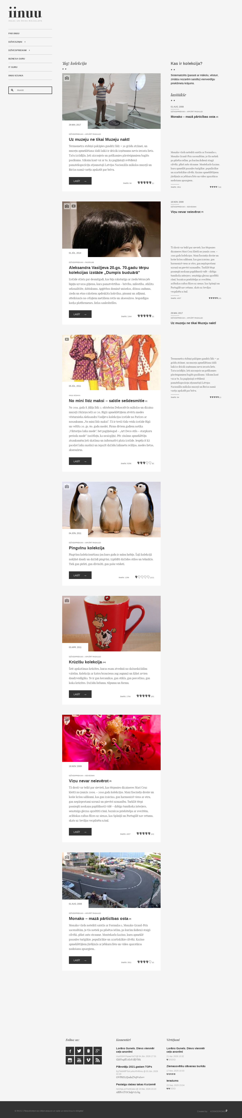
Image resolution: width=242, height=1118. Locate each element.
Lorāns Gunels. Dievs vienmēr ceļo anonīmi (135, 1049)
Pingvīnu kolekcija (86, 548)
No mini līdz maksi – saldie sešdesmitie (106, 401)
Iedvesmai (90, 776)
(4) (130, 919)
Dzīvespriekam (17, 50)
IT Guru (12, 67)
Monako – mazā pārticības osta (98, 919)
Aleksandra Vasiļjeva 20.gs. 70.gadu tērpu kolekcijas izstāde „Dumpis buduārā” (109, 270)
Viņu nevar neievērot (89, 781)
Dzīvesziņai (15, 41)
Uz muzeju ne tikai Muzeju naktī (99, 140)
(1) (146, 401)
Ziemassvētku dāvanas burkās (186, 1066)
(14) (104, 662)
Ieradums (172, 1081)
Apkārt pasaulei (93, 134)
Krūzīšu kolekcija (85, 662)
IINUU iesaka (15, 75)
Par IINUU (13, 33)
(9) (110, 781)
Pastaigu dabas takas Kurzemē (136, 1084)
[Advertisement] (141, 30)
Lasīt (80, 181)
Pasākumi (89, 262)
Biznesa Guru (16, 58)
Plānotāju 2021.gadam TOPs (134, 1067)
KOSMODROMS (217, 1111)
